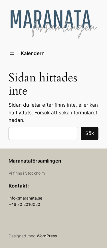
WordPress (47, 235)
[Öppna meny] (12, 53)
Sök (89, 133)
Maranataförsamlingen (35, 161)
